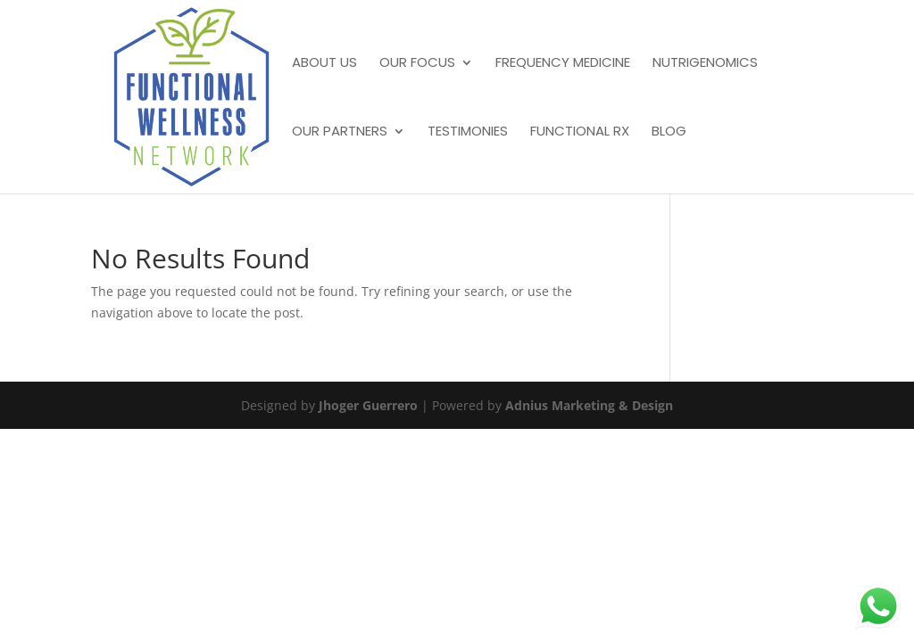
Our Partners (339, 132)
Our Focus (417, 63)
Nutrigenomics (705, 63)
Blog (669, 132)
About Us (324, 63)
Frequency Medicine (562, 63)
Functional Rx (579, 132)
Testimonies (468, 132)
